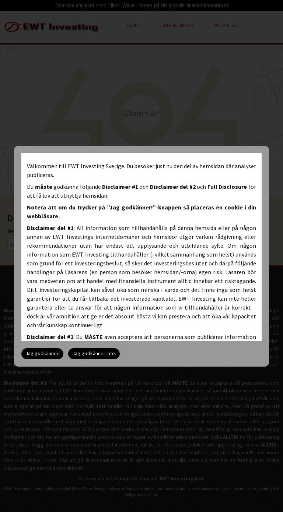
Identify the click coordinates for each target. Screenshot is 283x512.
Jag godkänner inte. (94, 353)
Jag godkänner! (42, 353)
